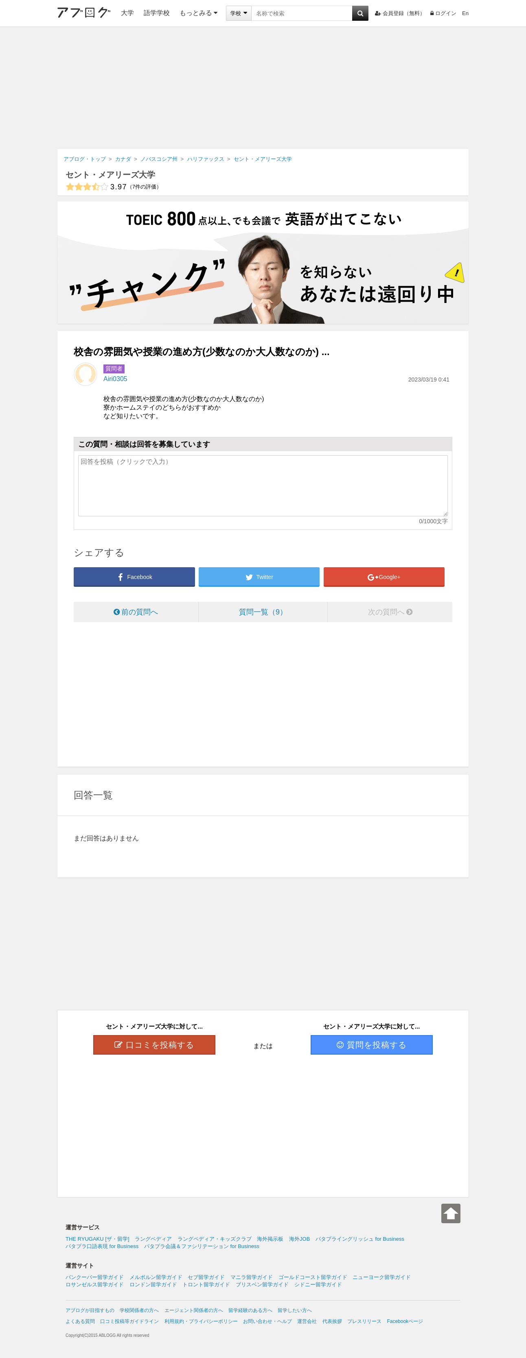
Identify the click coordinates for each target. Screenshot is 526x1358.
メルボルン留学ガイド (155, 1277)
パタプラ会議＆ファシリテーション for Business (201, 1246)
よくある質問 (80, 1321)
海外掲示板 (270, 1239)
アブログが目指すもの (90, 1310)
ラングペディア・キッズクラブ (215, 1239)
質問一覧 (263, 612)
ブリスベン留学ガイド (262, 1284)
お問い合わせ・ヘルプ (267, 1321)
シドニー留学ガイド (318, 1284)
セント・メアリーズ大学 (110, 174)
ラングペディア (153, 1239)
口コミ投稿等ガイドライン (129, 1321)
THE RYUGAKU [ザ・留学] (97, 1239)
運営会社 (307, 1321)
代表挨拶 (332, 1321)
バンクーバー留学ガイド (95, 1277)
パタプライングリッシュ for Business (360, 1239)
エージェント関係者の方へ (193, 1310)
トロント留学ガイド (206, 1284)
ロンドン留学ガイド (153, 1284)
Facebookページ (405, 1321)
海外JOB (299, 1239)
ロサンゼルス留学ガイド (95, 1284)
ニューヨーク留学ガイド (382, 1277)
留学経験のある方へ (250, 1310)
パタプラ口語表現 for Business (102, 1246)
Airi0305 (115, 378)
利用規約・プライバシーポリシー (201, 1321)
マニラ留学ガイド (251, 1277)
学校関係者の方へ (139, 1310)
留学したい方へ (295, 1310)
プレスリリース (364, 1321)
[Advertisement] (263, 88)
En (465, 13)
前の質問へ (136, 612)
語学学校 (157, 12)
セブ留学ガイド (206, 1277)
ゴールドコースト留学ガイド (312, 1277)
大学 (127, 12)
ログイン (443, 13)
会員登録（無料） (400, 13)
